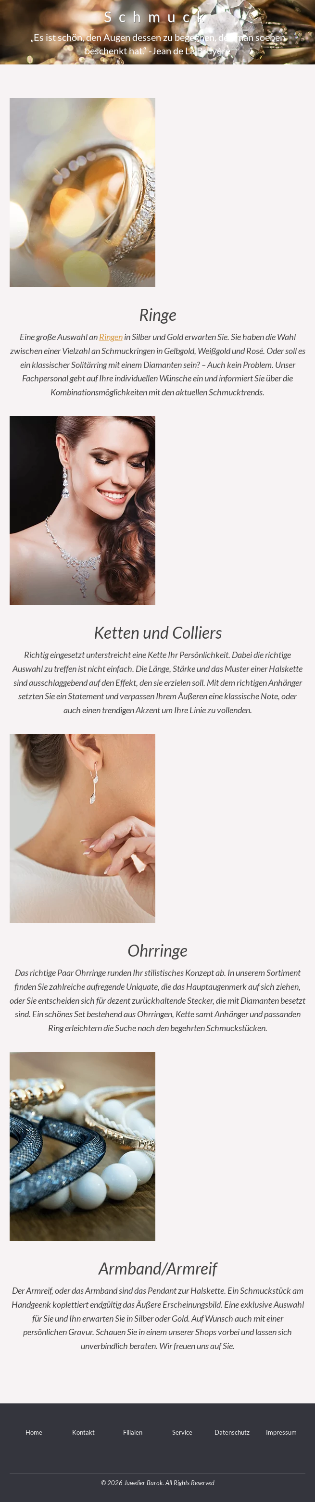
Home (33, 1432)
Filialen (132, 1432)
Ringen (111, 336)
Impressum (281, 1432)
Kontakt (83, 1432)
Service (182, 1432)
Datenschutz (232, 1432)
